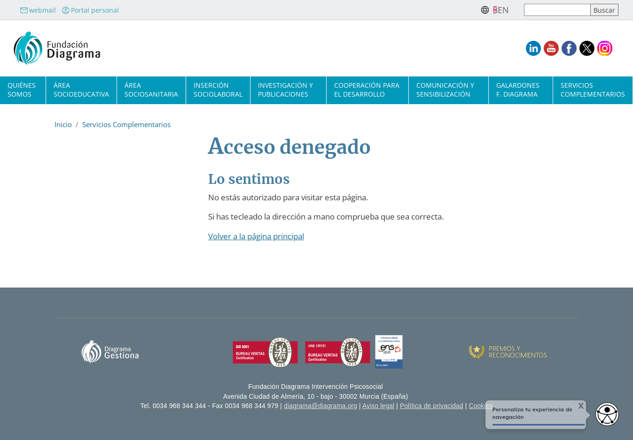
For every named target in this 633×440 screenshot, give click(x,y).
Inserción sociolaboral (218, 90)
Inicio (63, 124)
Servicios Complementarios (126, 124)
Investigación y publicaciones (285, 90)
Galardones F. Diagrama (517, 90)
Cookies (481, 406)
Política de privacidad (431, 406)
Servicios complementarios (593, 90)
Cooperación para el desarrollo (366, 90)
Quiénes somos (22, 90)
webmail (38, 10)
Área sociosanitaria (151, 90)
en (503, 9)
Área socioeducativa (81, 90)
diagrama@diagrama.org (320, 406)
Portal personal (90, 10)
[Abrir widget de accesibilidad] (607, 414)
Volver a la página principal (256, 236)
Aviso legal (378, 406)
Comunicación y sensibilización (445, 90)
